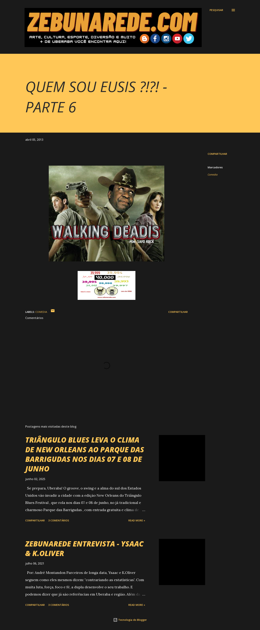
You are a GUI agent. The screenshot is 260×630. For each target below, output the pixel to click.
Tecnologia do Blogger (130, 620)
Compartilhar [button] (217, 154)
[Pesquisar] (216, 10)
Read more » (136, 520)
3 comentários (58, 520)
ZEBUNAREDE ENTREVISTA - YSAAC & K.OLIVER (84, 548)
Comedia (213, 174)
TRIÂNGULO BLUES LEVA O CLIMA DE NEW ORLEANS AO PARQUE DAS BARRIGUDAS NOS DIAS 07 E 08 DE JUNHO (84, 454)
